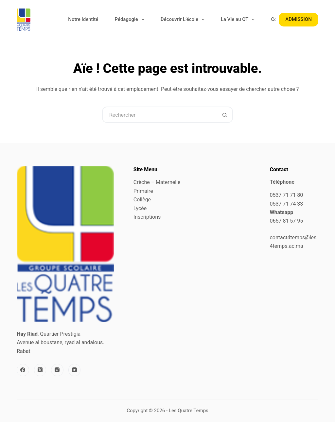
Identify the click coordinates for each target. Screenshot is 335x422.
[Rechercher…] (159, 115)
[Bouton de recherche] (225, 115)
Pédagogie (131, 20)
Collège (142, 199)
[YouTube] (74, 370)
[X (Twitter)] (40, 370)
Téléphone (282, 182)
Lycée (140, 208)
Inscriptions (147, 217)
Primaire (143, 191)
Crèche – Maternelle (157, 182)
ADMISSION (298, 19)
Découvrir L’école (184, 20)
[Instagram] (57, 370)
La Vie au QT (239, 20)
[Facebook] (23, 370)
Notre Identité (83, 19)
